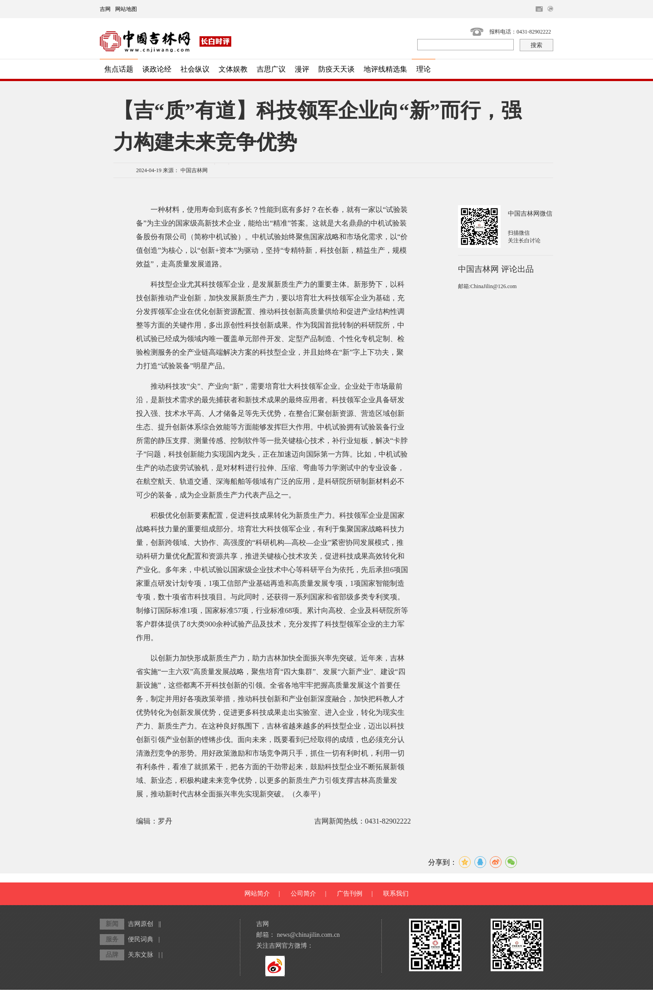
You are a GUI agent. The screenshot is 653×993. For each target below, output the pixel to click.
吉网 (105, 9)
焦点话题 (118, 69)
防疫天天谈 (336, 69)
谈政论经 (156, 69)
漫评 (302, 69)
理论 (423, 69)
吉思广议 (271, 69)
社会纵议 (195, 69)
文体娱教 (233, 69)
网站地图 (126, 9)
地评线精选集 (385, 69)
